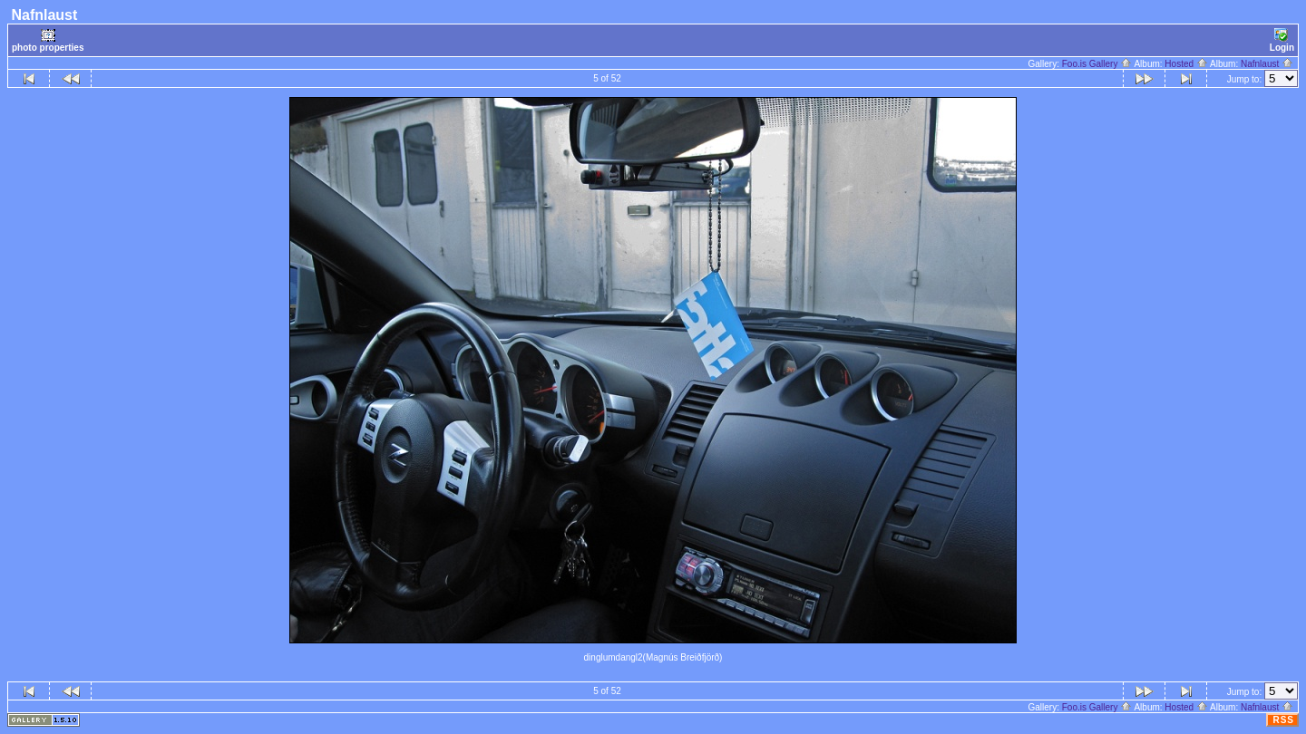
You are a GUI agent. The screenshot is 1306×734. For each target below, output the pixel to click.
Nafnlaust (1267, 64)
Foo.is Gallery (1097, 64)
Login (1282, 40)
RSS (1283, 720)
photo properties (47, 40)
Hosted (1186, 64)
